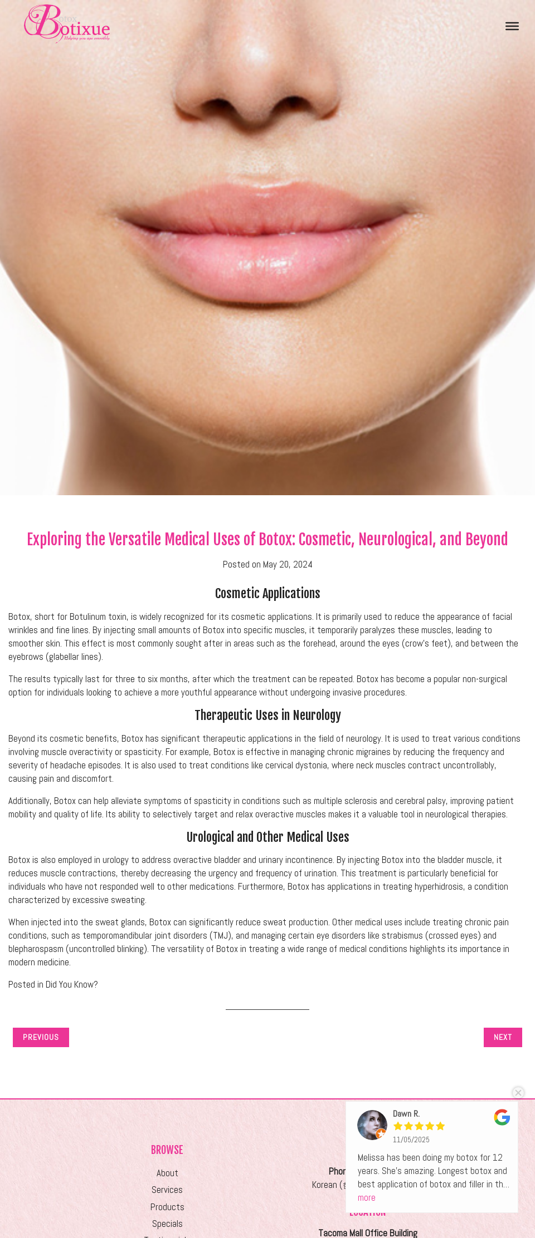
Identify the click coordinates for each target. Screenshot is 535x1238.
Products (167, 1207)
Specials (167, 1224)
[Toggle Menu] (512, 25)
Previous (41, 1037)
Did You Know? (72, 984)
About (167, 1173)
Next (503, 1037)
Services (167, 1190)
